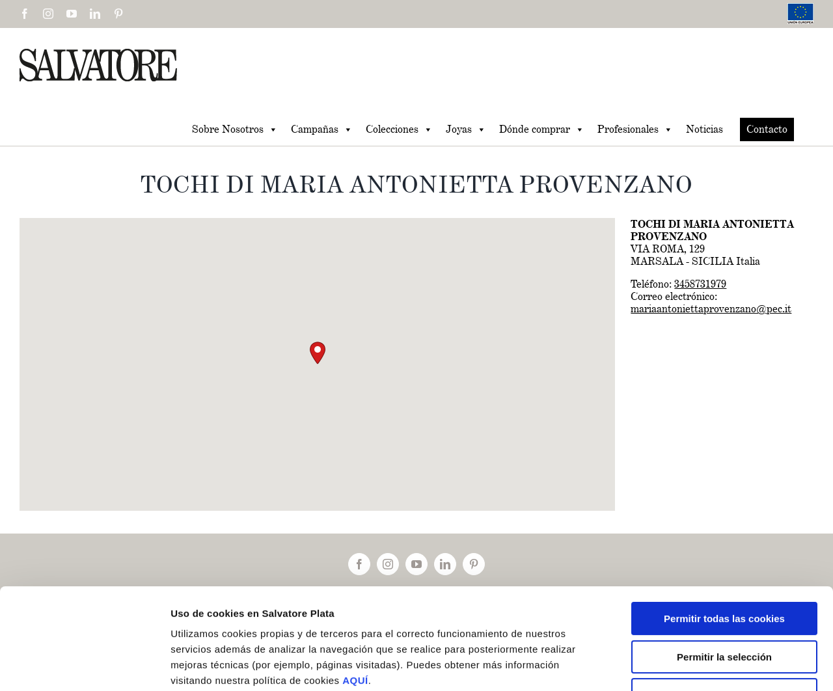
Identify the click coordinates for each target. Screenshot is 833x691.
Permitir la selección (724, 570)
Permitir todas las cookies (724, 531)
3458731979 (700, 284)
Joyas (466, 129)
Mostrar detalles (696, 665)
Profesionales (635, 129)
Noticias (704, 129)
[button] (317, 353)
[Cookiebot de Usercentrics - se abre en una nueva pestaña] (84, 665)
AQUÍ (355, 593)
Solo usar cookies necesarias (724, 608)
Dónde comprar (541, 129)
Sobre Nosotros (235, 129)
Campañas (322, 129)
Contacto (766, 129)
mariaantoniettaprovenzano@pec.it (711, 309)
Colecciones (399, 129)
